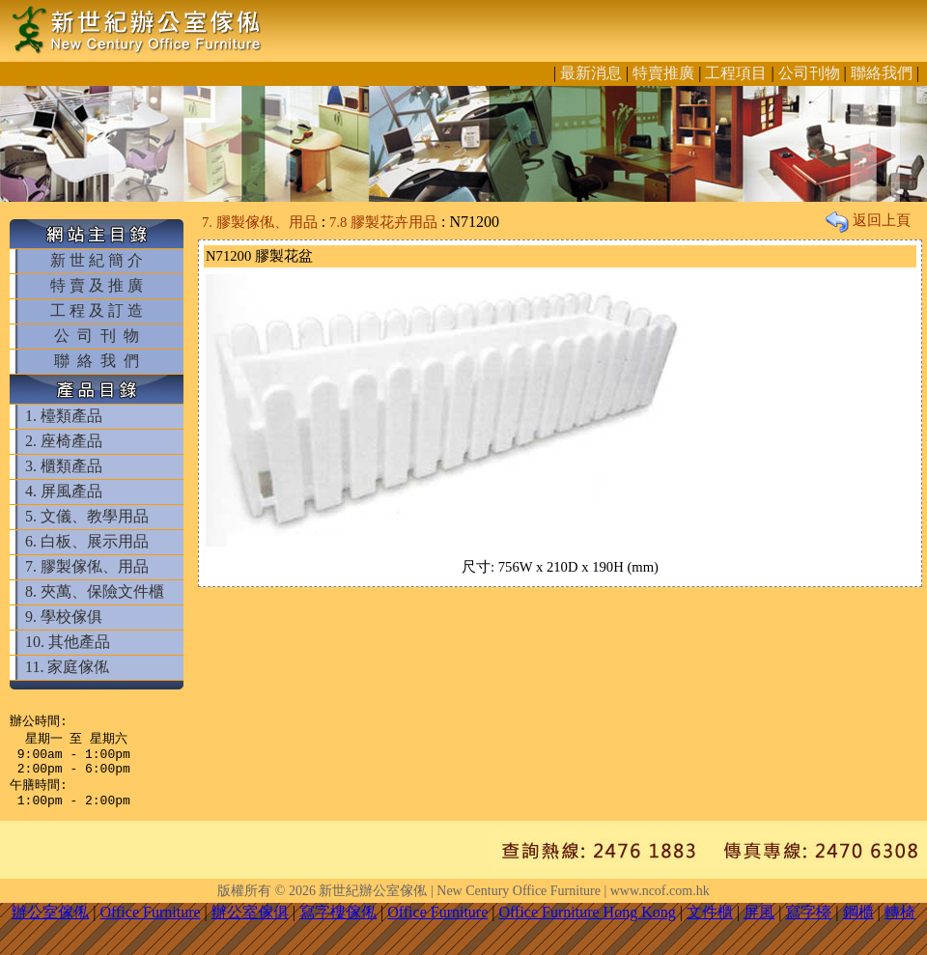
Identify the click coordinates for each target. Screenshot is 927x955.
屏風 (759, 923)
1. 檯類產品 (63, 415)
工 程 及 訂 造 (96, 310)
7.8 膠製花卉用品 (383, 222)
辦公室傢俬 (50, 923)
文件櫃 (710, 923)
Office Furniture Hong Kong (587, 923)
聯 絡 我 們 (96, 360)
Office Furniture (149, 923)
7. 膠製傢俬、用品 (87, 566)
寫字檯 (808, 923)
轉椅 (900, 923)
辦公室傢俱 (250, 923)
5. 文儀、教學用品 (87, 516)
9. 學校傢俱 (63, 616)
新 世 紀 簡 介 (96, 260)
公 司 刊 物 (96, 335)
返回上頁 (868, 220)
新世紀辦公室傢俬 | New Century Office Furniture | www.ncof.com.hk (514, 902)
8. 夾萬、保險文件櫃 (94, 591)
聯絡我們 (882, 73)
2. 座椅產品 (63, 441)
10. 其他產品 (67, 641)
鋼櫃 (858, 923)
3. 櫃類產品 (63, 466)
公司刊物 (809, 73)
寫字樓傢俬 (338, 923)
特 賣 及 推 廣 (96, 285)
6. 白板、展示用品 (87, 541)
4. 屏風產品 (63, 491)
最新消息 (591, 73)
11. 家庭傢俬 (67, 667)
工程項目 (736, 73)
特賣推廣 (663, 73)
